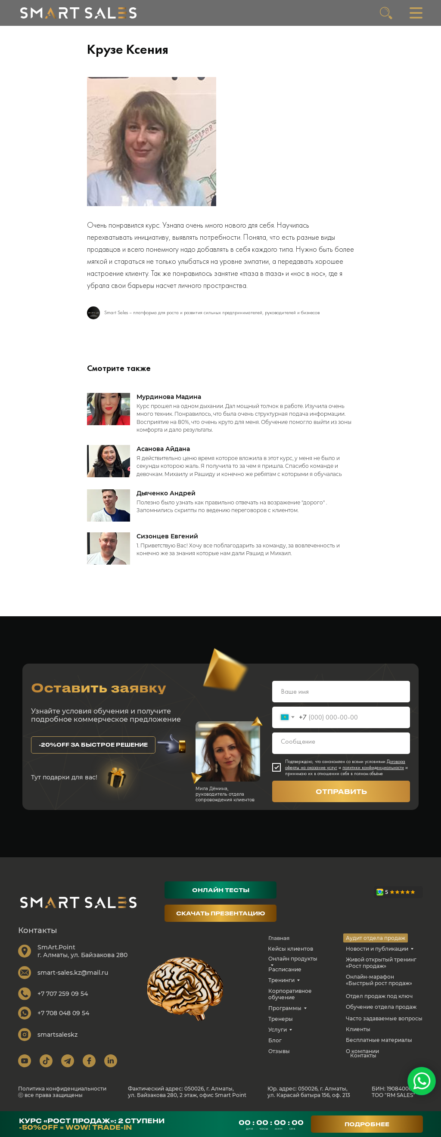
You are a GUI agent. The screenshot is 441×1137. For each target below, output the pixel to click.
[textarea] (341, 743)
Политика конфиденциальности (62, 1088)
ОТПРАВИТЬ (341, 791)
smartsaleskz (57, 1034)
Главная (278, 937)
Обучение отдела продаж (381, 1007)
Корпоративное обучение (290, 994)
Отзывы (279, 1051)
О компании (362, 1051)
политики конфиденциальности (373, 767)
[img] (78, 12)
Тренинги (281, 980)
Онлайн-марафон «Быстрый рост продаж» (379, 979)
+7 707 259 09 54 (62, 994)
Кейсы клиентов (290, 948)
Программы (284, 1008)
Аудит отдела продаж (375, 938)
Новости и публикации (377, 948)
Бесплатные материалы (379, 1040)
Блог (275, 1040)
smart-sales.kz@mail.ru (72, 972)
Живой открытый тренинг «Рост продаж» (381, 962)
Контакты (363, 1055)
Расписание (284, 969)
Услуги (277, 1029)
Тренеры (280, 1019)
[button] (93, 745)
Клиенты (358, 1029)
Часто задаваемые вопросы (384, 1018)
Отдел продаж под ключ (379, 996)
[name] (341, 691)
